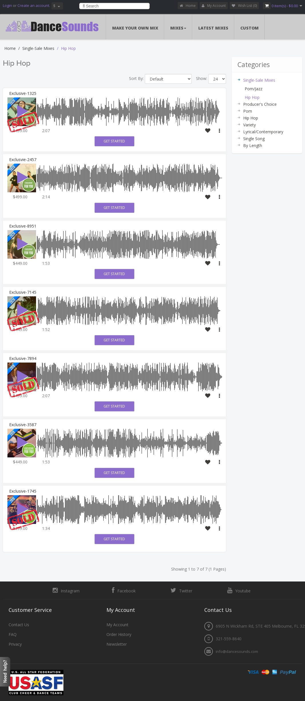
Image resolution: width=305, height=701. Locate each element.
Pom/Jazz (253, 88)
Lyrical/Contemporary (263, 131)
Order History (118, 634)
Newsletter (116, 644)
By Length (252, 145)
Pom (247, 111)
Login (7, 5)
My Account (214, 5)
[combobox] (114, 6)
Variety (249, 125)
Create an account (33, 5)
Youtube (239, 590)
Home (188, 5)
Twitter (181, 590)
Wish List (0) (244, 5)
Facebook (124, 590)
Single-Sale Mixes (38, 48)
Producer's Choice (260, 104)
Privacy (15, 644)
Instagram (66, 590)
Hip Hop (68, 48)
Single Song (254, 138)
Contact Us (19, 624)
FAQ (13, 634)
